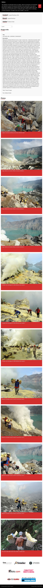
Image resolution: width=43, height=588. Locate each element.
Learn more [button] (26, 10)
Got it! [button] (40, 6)
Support (11, 586)
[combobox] (7, 27)
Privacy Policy (33, 586)
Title (4, 34)
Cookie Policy (39, 586)
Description (5, 38)
